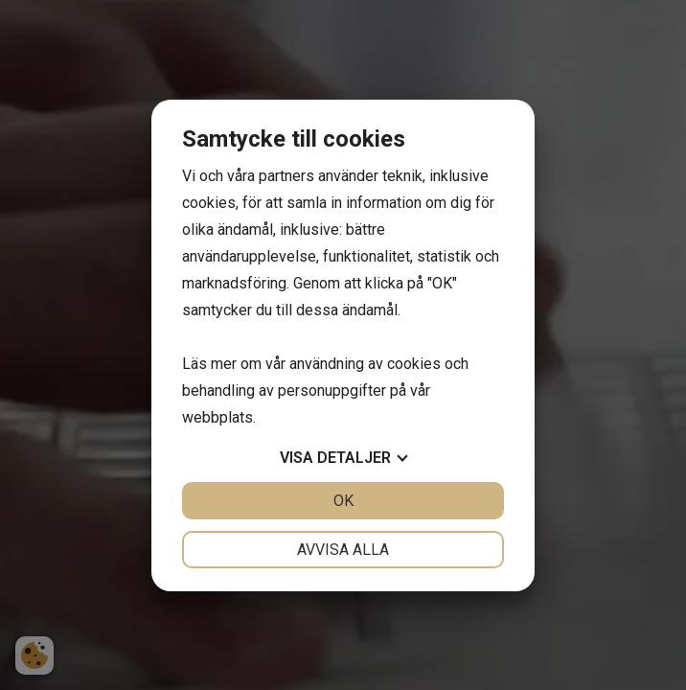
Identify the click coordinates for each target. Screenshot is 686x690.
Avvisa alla (343, 549)
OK (343, 501)
